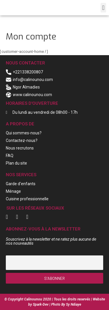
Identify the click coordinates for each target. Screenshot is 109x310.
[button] (103, 7)
